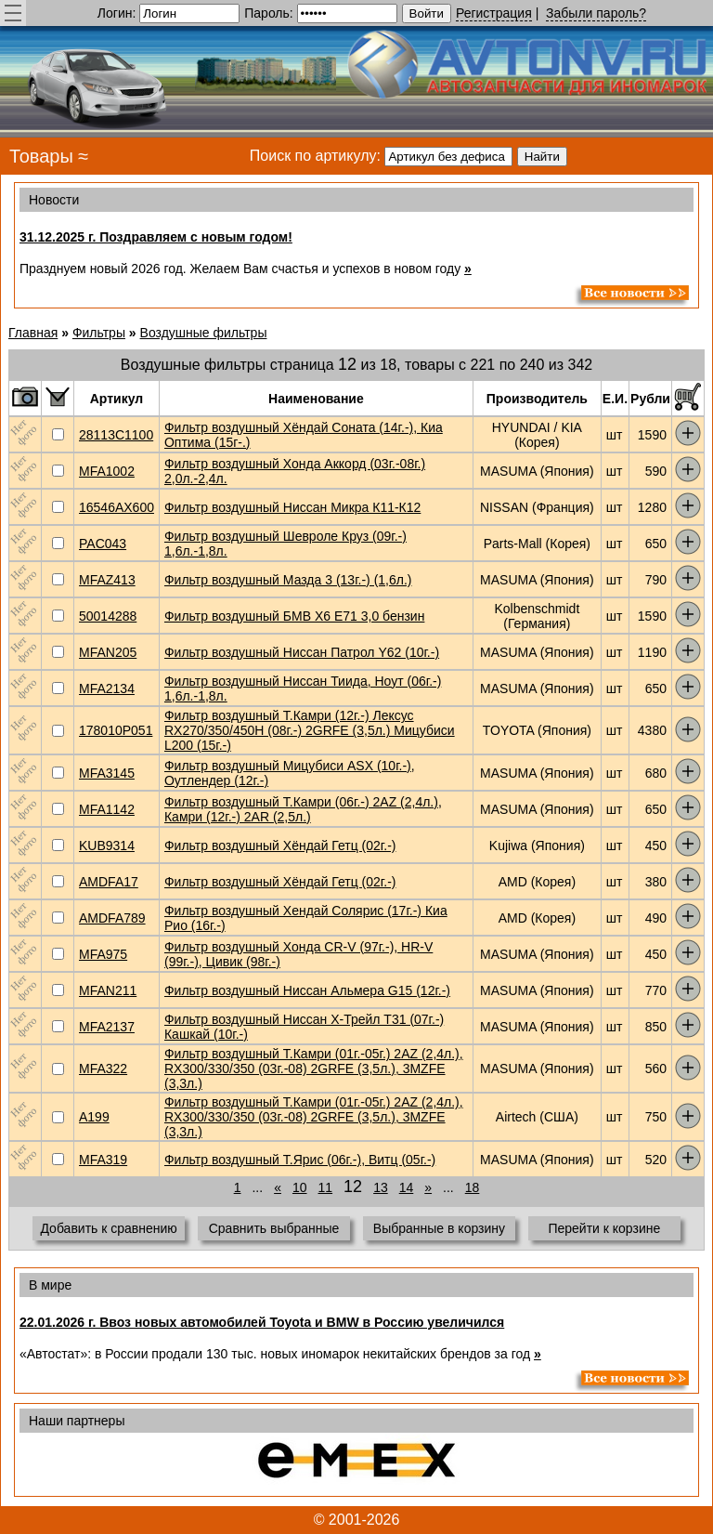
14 (406, 1187)
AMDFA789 (112, 918)
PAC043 (102, 543)
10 (299, 1187)
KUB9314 (107, 845)
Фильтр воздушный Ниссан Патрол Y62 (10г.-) (301, 652)
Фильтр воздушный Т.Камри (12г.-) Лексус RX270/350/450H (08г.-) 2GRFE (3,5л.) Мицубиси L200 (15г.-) (309, 730)
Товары (41, 156)
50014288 (107, 616)
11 (325, 1187)
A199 (94, 1116)
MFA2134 (107, 688)
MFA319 (103, 1159)
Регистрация (494, 13)
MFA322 (103, 1068)
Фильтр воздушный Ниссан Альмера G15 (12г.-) (307, 990)
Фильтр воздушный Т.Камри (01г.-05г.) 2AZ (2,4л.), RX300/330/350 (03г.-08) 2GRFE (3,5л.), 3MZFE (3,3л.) (313, 1068)
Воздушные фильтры (203, 332)
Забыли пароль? (596, 13)
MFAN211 (107, 990)
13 (380, 1187)
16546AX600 (116, 507)
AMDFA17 (108, 881)
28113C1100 (116, 434)
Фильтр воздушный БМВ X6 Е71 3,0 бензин (294, 616)
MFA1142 (107, 809)
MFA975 (103, 954)
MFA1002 (107, 471)
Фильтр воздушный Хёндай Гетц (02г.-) (280, 845)
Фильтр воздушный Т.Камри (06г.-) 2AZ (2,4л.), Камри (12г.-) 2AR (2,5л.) (303, 809)
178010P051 (115, 730)
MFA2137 (107, 1026)
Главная (33, 332)
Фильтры (98, 332)
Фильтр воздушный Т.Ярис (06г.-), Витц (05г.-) (299, 1159)
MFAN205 (107, 652)
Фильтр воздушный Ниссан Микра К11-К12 (292, 507)
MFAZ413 (107, 579)
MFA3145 (107, 773)
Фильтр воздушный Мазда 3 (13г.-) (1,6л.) (288, 579)
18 (472, 1187)
